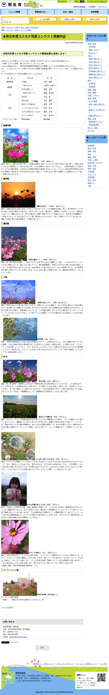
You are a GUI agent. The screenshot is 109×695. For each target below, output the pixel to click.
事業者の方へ (41, 12)
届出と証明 (92, 148)
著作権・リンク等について (43, 664)
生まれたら (93, 53)
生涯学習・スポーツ (95, 163)
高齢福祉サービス (95, 122)
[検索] (13, 22)
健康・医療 (92, 98)
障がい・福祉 (93, 128)
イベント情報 (26, 30)
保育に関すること (95, 68)
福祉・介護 (92, 166)
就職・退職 (92, 90)
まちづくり (92, 174)
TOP (3, 28)
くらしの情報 (14, 12)
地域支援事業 (94, 125)
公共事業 (91, 171)
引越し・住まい (94, 95)
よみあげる (102, 1)
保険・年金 (92, 151)
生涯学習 (92, 83)
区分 (17, 30)
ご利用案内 (92, 7)
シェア (14, 642)
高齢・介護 (92, 119)
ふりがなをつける (92, 1)
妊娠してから (94, 50)
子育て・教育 (93, 160)
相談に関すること (95, 77)
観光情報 (34, 28)
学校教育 (92, 87)
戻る (42, 648)
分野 (17, 28)
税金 (89, 154)
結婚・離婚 (92, 93)
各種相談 (91, 146)
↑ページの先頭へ (7, 607)
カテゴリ (9, 28)
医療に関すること (95, 59)
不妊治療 (92, 47)
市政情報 (95, 12)
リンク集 (103, 664)
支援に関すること (95, 62)
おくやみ (91, 131)
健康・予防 (92, 157)
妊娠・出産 (92, 44)
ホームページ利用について (86, 664)
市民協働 (91, 177)
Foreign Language (79, 7)
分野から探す (95, 19)
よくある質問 (45, 19)
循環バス (91, 183)
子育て (90, 56)
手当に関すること (95, 65)
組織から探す (70, 19)
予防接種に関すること (97, 71)
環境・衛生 (92, 169)
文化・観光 (68, 12)
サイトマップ (102, 7)
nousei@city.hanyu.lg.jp (18, 637)
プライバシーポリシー (65, 664)
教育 (89, 81)
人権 (89, 186)
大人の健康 (93, 101)
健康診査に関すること (97, 74)
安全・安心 (92, 180)
